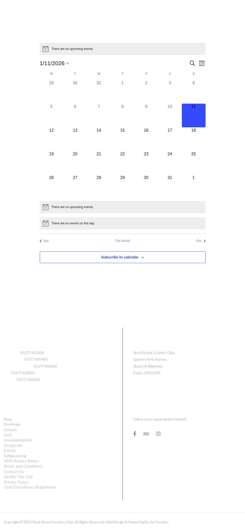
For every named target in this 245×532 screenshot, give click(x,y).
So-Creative (159, 522)
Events (10, 450)
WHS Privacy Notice (21, 461)
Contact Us (14, 471)
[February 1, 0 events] (194, 186)
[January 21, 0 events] (99, 163)
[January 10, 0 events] (170, 115)
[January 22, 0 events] (122, 163)
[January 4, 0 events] (194, 92)
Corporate (13, 445)
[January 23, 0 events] (146, 163)
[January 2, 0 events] (146, 92)
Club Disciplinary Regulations (30, 487)
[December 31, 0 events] (99, 92)
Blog (7, 419)
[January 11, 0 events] (194, 115)
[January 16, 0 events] (146, 139)
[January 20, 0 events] (75, 163)
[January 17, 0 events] (170, 139)
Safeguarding (15, 456)
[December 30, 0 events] (75, 92)
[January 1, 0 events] (122, 92)
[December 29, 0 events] (51, 92)
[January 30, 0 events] (146, 186)
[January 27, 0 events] (75, 186)
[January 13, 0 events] (75, 139)
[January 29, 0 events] (122, 186)
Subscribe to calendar (119, 257)
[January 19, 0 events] (51, 163)
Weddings (12, 424)
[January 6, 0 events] (75, 115)
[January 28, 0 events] (99, 186)
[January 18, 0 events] (194, 139)
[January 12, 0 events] (51, 139)
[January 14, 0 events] (99, 139)
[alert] (123, 49)
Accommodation (18, 440)
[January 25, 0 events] (194, 163)
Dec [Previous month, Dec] (44, 241)
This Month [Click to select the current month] (122, 241)
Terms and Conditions (23, 466)
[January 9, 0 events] (146, 115)
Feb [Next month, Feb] (201, 241)
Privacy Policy (16, 482)
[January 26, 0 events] (51, 186)
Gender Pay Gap (18, 476)
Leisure (10, 429)
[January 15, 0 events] (122, 139)
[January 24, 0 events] (170, 163)
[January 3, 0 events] (170, 92)
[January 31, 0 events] (170, 186)
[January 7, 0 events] (99, 115)
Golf (7, 435)
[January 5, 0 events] (51, 115)
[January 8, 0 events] (122, 115)
